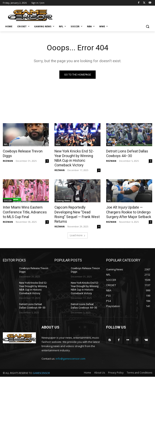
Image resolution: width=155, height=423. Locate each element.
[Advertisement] (105, 14)
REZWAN (8, 160)
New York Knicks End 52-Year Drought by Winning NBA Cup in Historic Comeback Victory (76, 155)
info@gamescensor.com (70, 347)
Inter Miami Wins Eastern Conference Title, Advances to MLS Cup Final (25, 206)
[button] (147, 26)
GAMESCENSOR (41, 361)
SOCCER (8, 195)
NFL (6, 144)
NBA (58, 144)
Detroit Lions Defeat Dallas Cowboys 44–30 (126, 153)
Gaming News (63, 195)
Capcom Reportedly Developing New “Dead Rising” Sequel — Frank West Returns (77, 206)
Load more (77, 225)
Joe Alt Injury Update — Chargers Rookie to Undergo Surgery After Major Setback (127, 206)
